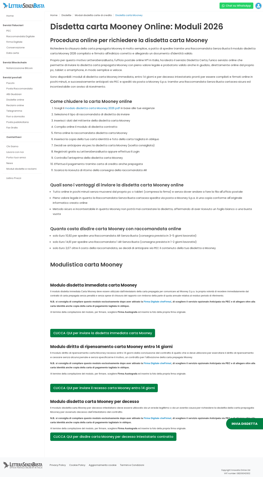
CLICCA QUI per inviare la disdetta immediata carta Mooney (102, 333)
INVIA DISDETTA (245, 423)
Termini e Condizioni (132, 465)
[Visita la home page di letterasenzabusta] (23, 5)
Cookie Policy (77, 465)
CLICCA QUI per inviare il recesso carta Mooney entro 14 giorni (104, 388)
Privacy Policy (58, 465)
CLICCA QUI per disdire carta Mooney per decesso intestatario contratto (113, 436)
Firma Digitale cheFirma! (157, 301)
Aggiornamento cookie (103, 465)
